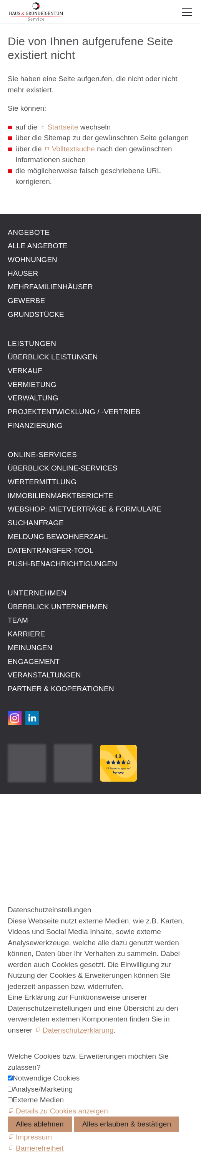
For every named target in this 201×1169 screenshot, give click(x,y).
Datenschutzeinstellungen (49, 844)
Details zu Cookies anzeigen (62, 1111)
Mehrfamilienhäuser (50, 287)
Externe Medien (38, 1100)
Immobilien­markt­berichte (60, 496)
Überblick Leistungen (53, 357)
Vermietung (32, 384)
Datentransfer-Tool (50, 550)
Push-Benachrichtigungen (62, 564)
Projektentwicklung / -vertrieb (74, 412)
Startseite (62, 127)
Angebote (29, 232)
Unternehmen (37, 593)
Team (18, 620)
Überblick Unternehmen (58, 607)
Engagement (34, 661)
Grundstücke (36, 314)
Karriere (26, 634)
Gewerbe (26, 301)
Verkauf (25, 371)
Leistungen (32, 343)
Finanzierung (35, 425)
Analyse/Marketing (43, 1089)
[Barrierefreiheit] (36, 1148)
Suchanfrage (36, 523)
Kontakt (20, 809)
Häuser (23, 273)
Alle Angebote (38, 246)
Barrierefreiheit (32, 853)
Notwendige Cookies (46, 1078)
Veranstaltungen (44, 675)
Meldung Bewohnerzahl (58, 537)
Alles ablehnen (40, 1124)
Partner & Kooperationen (61, 689)
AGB (15, 827)
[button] (187, 12)
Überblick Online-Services (63, 468)
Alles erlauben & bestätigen (126, 1124)
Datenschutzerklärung (78, 1030)
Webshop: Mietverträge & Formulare (84, 509)
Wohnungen (32, 260)
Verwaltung (33, 398)
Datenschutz (28, 835)
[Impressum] (30, 1137)
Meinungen (30, 648)
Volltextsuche (73, 149)
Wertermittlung (42, 482)
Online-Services (42, 455)
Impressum (26, 818)
